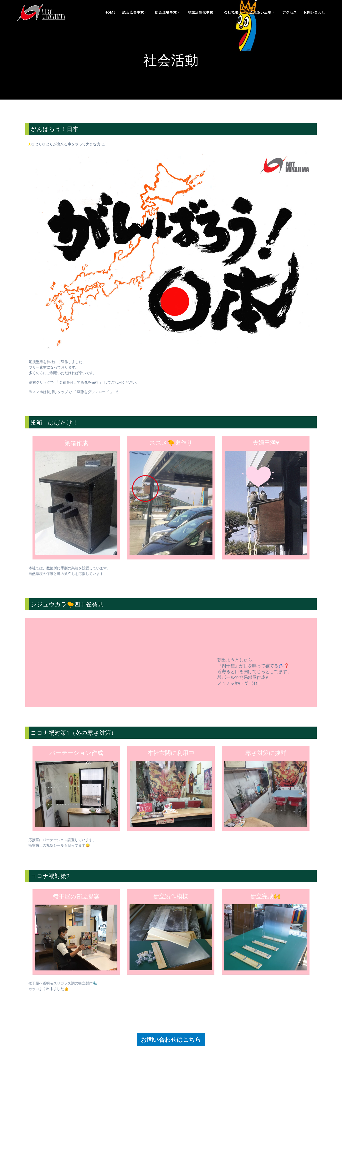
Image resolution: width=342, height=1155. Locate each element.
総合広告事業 (133, 12)
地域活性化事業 (200, 12)
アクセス (289, 12)
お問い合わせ (314, 12)
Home (110, 12)
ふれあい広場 (260, 12)
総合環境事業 (166, 12)
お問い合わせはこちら (171, 1042)
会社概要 (231, 12)
